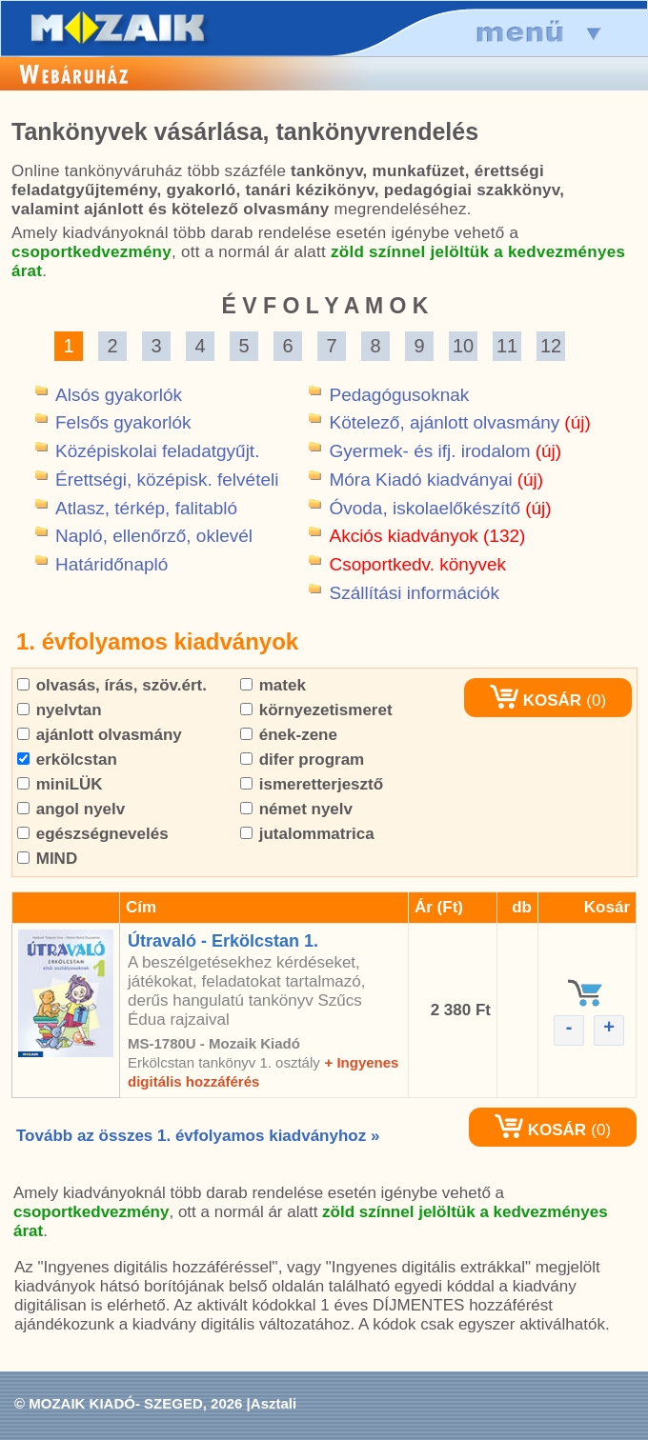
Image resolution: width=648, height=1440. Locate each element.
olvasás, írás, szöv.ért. (112, 685)
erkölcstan (67, 759)
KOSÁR (535, 700)
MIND (47, 859)
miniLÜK (60, 784)
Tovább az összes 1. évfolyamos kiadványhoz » (197, 1136)
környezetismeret (316, 710)
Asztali (273, 1403)
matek (273, 685)
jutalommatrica (307, 834)
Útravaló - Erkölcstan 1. (223, 940)
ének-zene (288, 735)
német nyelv (296, 809)
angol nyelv (71, 809)
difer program (302, 759)
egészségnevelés (93, 834)
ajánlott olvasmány (99, 735)
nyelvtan (59, 710)
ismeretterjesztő (311, 784)
